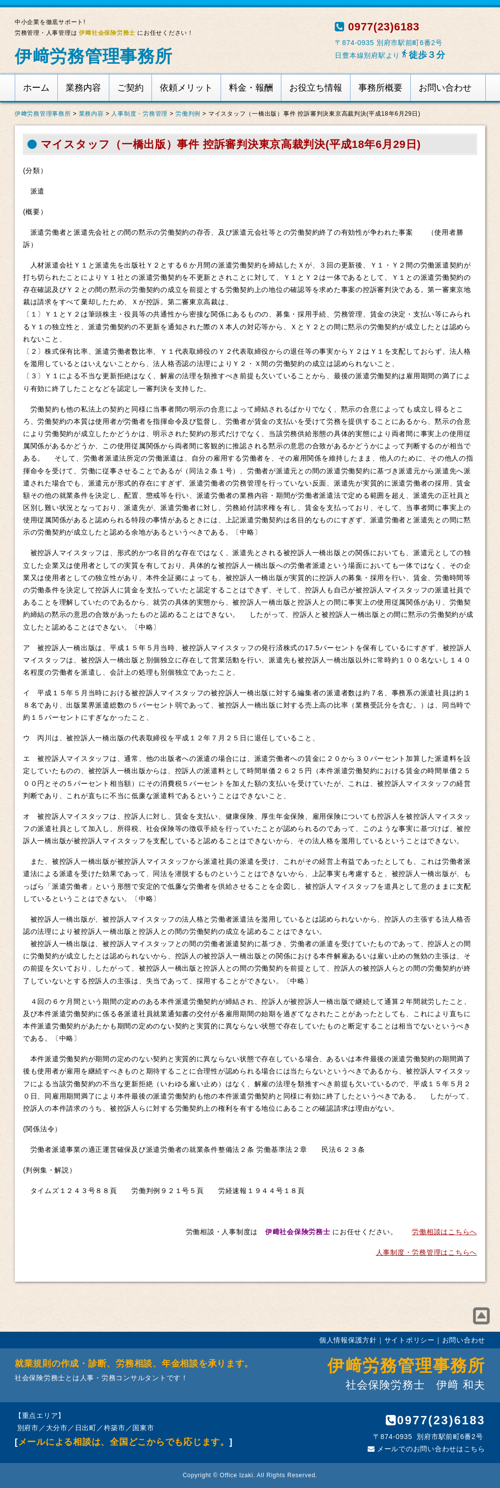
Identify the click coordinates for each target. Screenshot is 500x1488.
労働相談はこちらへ (444, 1232)
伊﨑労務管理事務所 (94, 56)
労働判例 (187, 113)
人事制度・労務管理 (139, 113)
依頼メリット (186, 88)
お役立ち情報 (315, 88)
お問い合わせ (445, 88)
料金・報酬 (251, 88)
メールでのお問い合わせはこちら (426, 1449)
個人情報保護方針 (348, 1340)
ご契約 (130, 88)
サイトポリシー (409, 1340)
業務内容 (83, 88)
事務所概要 (380, 88)
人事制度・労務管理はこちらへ (426, 1252)
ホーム (36, 88)
